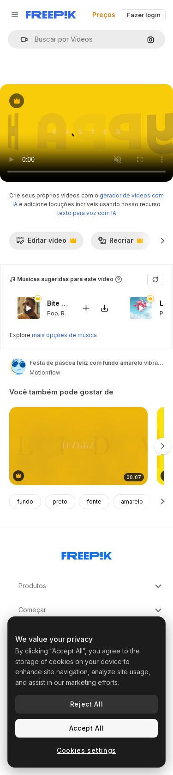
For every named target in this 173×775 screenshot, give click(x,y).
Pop (52, 312)
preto (60, 501)
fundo (25, 501)
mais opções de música (64, 335)
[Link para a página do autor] (17, 366)
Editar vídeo (46, 242)
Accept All (86, 728)
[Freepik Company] (87, 554)
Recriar (120, 242)
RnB (66, 312)
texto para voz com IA (86, 212)
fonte (94, 501)
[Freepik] (51, 14)
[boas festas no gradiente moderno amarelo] (78, 446)
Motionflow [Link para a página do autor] (45, 372)
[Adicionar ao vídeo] (86, 308)
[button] (20, 39)
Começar (91, 610)
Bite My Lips (58, 303)
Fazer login (144, 14)
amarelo (132, 501)
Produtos (91, 586)
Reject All (86, 704)
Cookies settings (86, 750)
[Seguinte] (163, 240)
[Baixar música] (104, 308)
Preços (103, 14)
